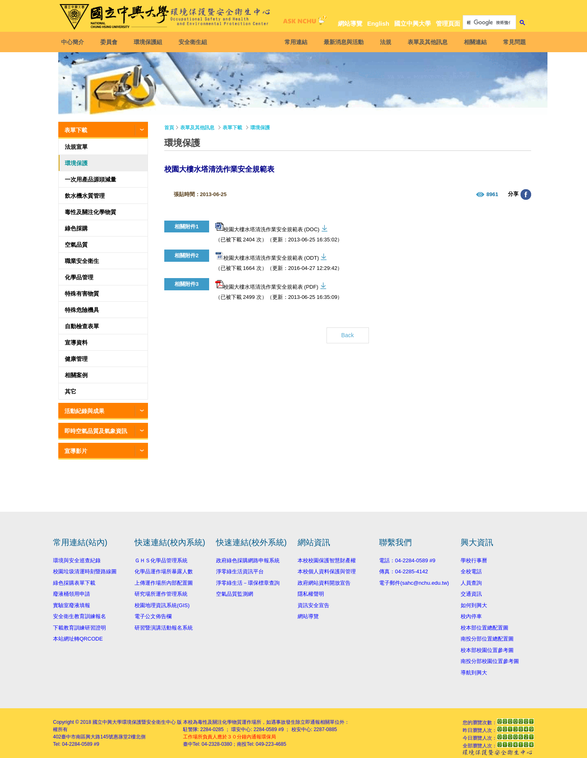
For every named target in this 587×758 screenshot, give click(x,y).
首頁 (169, 127)
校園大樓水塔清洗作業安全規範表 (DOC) (267, 227)
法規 (383, 42)
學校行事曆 (474, 560)
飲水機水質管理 (85, 195)
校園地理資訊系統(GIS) (162, 605)
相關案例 (76, 375)
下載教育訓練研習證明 (79, 628)
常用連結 (293, 42)
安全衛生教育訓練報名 (79, 616)
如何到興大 (474, 605)
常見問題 (512, 42)
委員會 (110, 42)
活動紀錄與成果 (84, 411)
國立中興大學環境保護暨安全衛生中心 (134, 722)
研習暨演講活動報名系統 (164, 628)
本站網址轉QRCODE (78, 639)
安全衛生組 (195, 42)
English (378, 23)
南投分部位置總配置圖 (487, 639)
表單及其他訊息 (426, 42)
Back (347, 335)
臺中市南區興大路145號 (87, 737)
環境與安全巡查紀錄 (77, 560)
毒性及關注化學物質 (90, 212)
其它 (70, 391)
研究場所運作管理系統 (161, 594)
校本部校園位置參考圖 (487, 650)
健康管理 (76, 359)
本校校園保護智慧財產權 (327, 560)
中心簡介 (74, 42)
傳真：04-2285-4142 (403, 571)
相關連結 (473, 42)
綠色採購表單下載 (74, 583)
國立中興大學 (412, 23)
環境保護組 (150, 42)
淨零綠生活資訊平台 (240, 571)
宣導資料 (76, 342)
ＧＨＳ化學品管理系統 (161, 560)
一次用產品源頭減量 (90, 179)
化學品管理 (79, 277)
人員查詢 (471, 583)
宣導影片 (75, 451)
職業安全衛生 (82, 261)
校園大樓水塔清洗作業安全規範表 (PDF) (266, 285)
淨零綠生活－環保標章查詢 (248, 583)
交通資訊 (471, 594)
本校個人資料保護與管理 (327, 571)
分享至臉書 (526, 194)
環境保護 (76, 163)
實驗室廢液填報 (71, 605)
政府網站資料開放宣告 (324, 583)
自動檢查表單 (82, 326)
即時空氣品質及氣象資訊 (95, 431)
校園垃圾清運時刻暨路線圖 (85, 571)
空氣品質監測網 (234, 594)
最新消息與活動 (342, 42)
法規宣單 (76, 147)
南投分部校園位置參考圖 (490, 661)
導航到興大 (474, 673)
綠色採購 (76, 228)
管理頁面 (448, 23)
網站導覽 (350, 23)
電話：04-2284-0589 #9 (407, 560)
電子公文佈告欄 (153, 616)
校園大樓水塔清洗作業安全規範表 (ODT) (267, 256)
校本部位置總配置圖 (484, 628)
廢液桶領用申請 (71, 594)
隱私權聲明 (311, 594)
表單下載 (75, 130)
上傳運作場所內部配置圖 (164, 583)
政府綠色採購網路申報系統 (248, 560)
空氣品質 (76, 244)
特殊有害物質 (82, 293)
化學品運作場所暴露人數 (164, 571)
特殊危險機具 (82, 310)
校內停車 (471, 616)
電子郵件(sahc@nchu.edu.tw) (414, 583)
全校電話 (471, 571)
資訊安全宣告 (313, 605)
